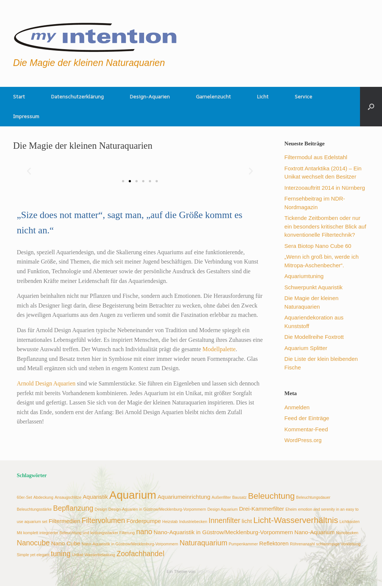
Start (19, 96)
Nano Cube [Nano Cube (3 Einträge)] (65, 543)
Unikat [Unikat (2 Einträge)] (77, 554)
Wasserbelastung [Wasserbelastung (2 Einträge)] (100, 554)
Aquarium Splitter (305, 348)
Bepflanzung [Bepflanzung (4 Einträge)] (73, 508)
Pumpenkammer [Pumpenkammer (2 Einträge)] (243, 544)
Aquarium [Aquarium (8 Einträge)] (132, 495)
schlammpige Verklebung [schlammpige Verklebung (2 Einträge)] (338, 544)
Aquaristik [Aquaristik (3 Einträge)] (95, 497)
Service (303, 96)
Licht (263, 96)
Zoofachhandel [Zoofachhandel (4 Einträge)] (140, 553)
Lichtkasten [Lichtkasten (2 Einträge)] (349, 521)
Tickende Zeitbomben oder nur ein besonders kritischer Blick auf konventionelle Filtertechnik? (325, 226)
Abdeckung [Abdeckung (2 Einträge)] (43, 497)
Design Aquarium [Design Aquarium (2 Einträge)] (222, 509)
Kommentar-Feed (306, 429)
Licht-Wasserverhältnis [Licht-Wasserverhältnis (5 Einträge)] (295, 520)
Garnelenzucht (213, 96)
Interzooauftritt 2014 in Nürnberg (324, 188)
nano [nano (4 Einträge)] (144, 531)
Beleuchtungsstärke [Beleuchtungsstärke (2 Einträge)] (34, 509)
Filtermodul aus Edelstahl (315, 157)
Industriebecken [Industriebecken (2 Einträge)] (193, 521)
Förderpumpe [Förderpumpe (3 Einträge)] (143, 521)
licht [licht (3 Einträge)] (247, 521)
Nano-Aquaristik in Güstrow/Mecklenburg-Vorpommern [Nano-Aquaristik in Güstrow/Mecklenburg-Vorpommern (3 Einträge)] (223, 532)
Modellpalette (219, 349)
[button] (371, 106)
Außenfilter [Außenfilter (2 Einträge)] (221, 497)
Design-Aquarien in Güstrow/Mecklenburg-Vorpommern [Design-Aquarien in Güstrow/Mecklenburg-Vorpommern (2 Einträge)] (157, 509)
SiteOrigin (206, 571)
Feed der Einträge (306, 418)
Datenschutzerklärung (77, 96)
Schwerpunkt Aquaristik (313, 287)
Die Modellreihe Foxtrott (314, 337)
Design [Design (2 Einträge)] (101, 509)
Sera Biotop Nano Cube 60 (317, 246)
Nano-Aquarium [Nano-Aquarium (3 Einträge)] (314, 532)
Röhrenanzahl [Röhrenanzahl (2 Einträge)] (302, 544)
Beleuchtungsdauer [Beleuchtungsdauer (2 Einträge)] (313, 497)
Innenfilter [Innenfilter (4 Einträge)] (224, 520)
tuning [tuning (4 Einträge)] (61, 553)
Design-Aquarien (150, 96)
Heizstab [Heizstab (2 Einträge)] (170, 521)
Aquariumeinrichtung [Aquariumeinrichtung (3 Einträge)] (183, 497)
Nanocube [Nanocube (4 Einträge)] (33, 543)
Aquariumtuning (303, 276)
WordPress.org (303, 440)
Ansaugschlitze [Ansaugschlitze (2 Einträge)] (67, 497)
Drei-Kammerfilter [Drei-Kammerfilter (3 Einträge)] (261, 508)
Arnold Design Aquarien (47, 383)
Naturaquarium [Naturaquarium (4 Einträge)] (203, 543)
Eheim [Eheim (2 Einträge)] (291, 509)
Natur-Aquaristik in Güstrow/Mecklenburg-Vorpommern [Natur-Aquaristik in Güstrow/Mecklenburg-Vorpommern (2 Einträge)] (130, 544)
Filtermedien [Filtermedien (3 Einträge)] (64, 521)
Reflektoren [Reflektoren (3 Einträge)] (274, 543)
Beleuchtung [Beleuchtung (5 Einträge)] (271, 496)
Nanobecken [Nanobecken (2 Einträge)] (347, 532)
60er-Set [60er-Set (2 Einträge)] (24, 497)
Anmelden (297, 407)
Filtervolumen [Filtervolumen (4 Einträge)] (103, 520)
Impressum (26, 116)
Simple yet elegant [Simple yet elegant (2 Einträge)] (33, 554)
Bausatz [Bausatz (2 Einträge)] (239, 497)
